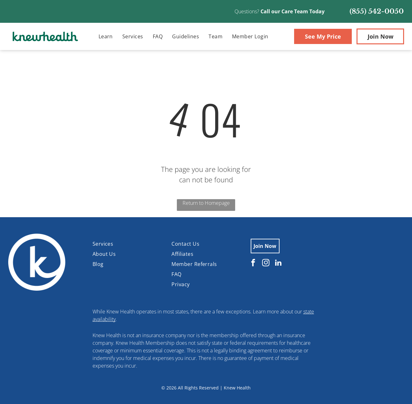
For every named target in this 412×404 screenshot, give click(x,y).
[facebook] (253, 263)
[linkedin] (278, 263)
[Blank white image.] (17, 18)
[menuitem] (106, 36)
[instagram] (265, 263)
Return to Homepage (206, 202)
